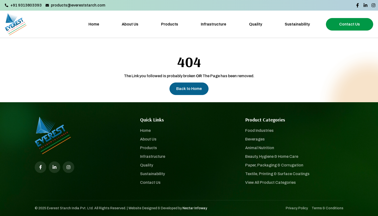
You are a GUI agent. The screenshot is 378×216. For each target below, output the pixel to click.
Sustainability (297, 24)
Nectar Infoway (194, 208)
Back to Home (189, 89)
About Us (130, 24)
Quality (255, 24)
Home (93, 24)
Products (169, 24)
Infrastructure (213, 24)
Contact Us (349, 24)
